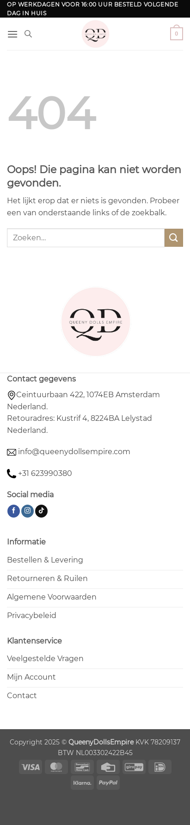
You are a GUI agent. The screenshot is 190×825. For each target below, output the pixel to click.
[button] (12, 34)
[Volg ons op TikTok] (41, 511)
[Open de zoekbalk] (28, 34)
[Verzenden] (174, 238)
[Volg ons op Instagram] (27, 511)
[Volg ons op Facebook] (13, 511)
